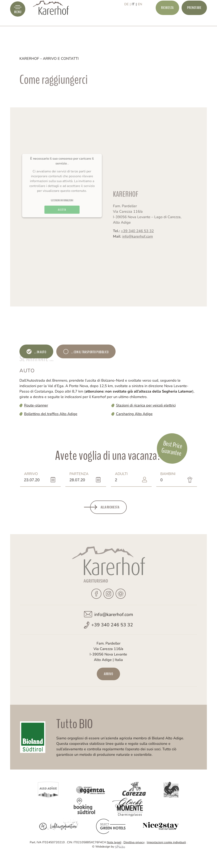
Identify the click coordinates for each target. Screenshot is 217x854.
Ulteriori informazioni (62, 212)
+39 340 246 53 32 (137, 238)
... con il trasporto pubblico (89, 352)
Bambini (168, 476)
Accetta (62, 221)
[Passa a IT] (134, 17)
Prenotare (194, 17)
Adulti (123, 476)
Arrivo (32, 476)
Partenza (78, 476)
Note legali (114, 842)
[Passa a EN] (140, 17)
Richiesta (167, 17)
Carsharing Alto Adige (134, 413)
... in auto (40, 352)
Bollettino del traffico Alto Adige (50, 413)
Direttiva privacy (134, 842)
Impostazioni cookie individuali (166, 842)
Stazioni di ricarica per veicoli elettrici (146, 405)
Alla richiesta (110, 507)
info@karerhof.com (137, 244)
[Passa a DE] (127, 17)
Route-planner (36, 405)
